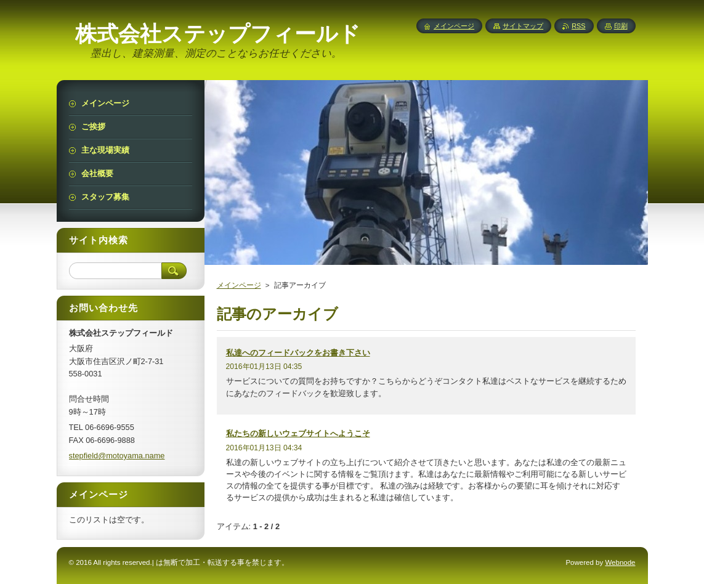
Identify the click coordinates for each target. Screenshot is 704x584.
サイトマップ (523, 26)
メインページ (239, 285)
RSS (578, 26)
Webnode (620, 562)
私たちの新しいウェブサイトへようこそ (298, 433)
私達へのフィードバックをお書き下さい (298, 352)
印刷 (621, 26)
